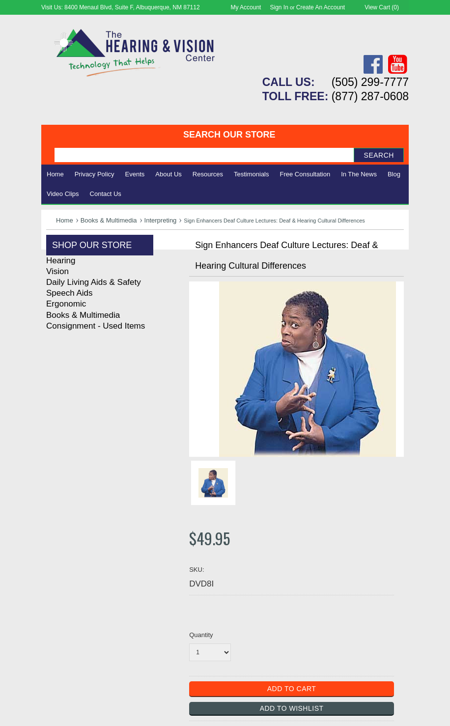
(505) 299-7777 (370, 82)
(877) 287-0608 (370, 96)
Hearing (61, 260)
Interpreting (160, 220)
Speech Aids (69, 293)
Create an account (320, 7)
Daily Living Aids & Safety (93, 282)
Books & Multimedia (109, 220)
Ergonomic (66, 303)
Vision (57, 271)
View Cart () (382, 7)
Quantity (201, 635)
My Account (245, 7)
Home (55, 174)
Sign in (279, 7)
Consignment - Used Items (95, 326)
